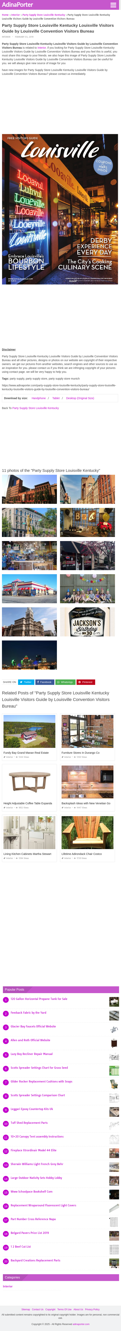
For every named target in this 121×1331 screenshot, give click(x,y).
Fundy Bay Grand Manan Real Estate (26, 752)
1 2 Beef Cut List (21, 1246)
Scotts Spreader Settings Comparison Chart (38, 1095)
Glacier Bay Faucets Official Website (33, 1026)
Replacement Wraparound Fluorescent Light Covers (43, 1205)
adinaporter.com (81, 1324)
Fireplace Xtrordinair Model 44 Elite (34, 1150)
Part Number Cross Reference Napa (33, 1219)
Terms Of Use (64, 1309)
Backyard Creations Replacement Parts (35, 1260)
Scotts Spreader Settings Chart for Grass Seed (39, 1067)
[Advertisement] (60, 106)
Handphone (39, 398)
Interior (6, 37)
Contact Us (37, 1309)
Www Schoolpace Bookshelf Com (31, 1191)
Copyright (50, 1309)
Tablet (55, 398)
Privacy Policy (92, 1309)
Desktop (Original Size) (80, 398)
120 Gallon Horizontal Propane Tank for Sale (39, 999)
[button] (113, 4)
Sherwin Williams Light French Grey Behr (37, 1164)
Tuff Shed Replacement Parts (29, 1123)
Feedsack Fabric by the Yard (28, 1012)
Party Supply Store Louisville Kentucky (35, 408)
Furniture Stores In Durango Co (80, 752)
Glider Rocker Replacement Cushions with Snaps (41, 1081)
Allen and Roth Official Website (30, 1040)
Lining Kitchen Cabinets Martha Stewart (27, 853)
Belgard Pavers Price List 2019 (30, 1233)
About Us (78, 1309)
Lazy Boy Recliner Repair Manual (32, 1054)
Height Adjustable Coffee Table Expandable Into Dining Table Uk (42, 803)
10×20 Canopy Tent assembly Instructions (37, 1136)
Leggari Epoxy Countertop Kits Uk (32, 1109)
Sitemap (25, 1309)
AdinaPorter (17, 4)
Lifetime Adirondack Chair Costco (82, 853)
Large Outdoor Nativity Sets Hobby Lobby (36, 1178)
